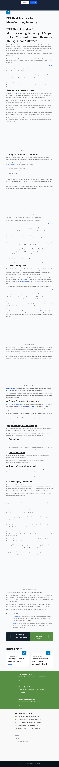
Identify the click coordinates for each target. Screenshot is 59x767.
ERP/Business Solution (13, 656)
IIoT (52, 290)
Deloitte (51, 65)
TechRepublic (50, 498)
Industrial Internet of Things (24, 281)
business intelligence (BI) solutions (35, 311)
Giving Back (18, 738)
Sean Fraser (16, 623)
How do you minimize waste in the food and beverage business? (41, 661)
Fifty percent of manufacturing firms (14, 404)
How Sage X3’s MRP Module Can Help (16, 660)
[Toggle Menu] (57, 8)
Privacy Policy (18, 744)
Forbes (18, 93)
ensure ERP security (30, 406)
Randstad (50, 224)
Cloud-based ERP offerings (12, 523)
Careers (17, 735)
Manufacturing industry (28, 83)
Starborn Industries (10, 388)
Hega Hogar (9, 539)
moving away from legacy (43, 544)
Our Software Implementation (21, 741)
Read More (10, 664)
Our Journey (18, 732)
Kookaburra (35, 243)
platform (40, 281)
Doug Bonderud (16, 616)
